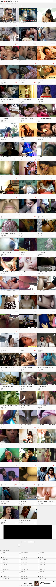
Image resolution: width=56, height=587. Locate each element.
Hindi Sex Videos (5, 553)
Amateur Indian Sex (23, 553)
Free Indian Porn (23, 560)
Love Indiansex (41, 553)
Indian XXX (22, 572)
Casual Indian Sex (5, 567)
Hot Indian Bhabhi (42, 562)
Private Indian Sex (5, 560)
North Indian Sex (23, 576)
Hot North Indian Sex (42, 567)
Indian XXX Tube (4, 557)
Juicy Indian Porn (23, 562)
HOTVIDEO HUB (41, 572)
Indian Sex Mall (4, 572)
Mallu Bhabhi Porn (23, 564)
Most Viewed (8, 6)
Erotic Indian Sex (5, 576)
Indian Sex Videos (5, 562)
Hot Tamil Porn (41, 569)
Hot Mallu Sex (41, 564)
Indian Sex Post (41, 557)
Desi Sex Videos (4, 564)
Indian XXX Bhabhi (23, 579)
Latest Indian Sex (23, 557)
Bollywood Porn (5, 555)
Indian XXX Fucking (23, 574)
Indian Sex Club (41, 574)
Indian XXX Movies (5, 574)
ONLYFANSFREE (22, 567)
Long (35, 6)
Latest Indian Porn (23, 569)
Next (31, 542)
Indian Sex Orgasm (42, 579)
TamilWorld (5, 1)
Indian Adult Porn (42, 560)
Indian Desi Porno (5, 569)
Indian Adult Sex (42, 576)
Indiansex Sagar (23, 555)
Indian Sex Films (41, 555)
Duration (17, 6)
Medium (32, 6)
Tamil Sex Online (5, 579)
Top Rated (13, 6)
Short (28, 6)
